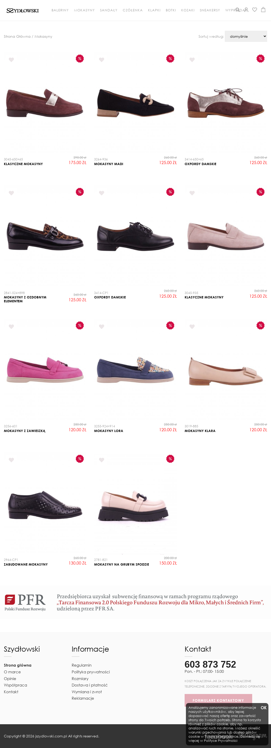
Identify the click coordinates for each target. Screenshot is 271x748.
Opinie (10, 678)
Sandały (109, 10)
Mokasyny (84, 10)
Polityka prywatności (91, 671)
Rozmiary (80, 678)
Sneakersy (210, 10)
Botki (171, 10)
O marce (12, 671)
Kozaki (188, 10)
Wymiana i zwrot (87, 691)
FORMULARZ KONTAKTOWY (218, 700)
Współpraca (15, 685)
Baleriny (60, 10)
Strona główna (17, 665)
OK (263, 708)
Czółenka (133, 10)
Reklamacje (83, 698)
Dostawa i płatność (90, 685)
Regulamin (82, 665)
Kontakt (11, 691)
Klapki (154, 10)
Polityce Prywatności (220, 740)
